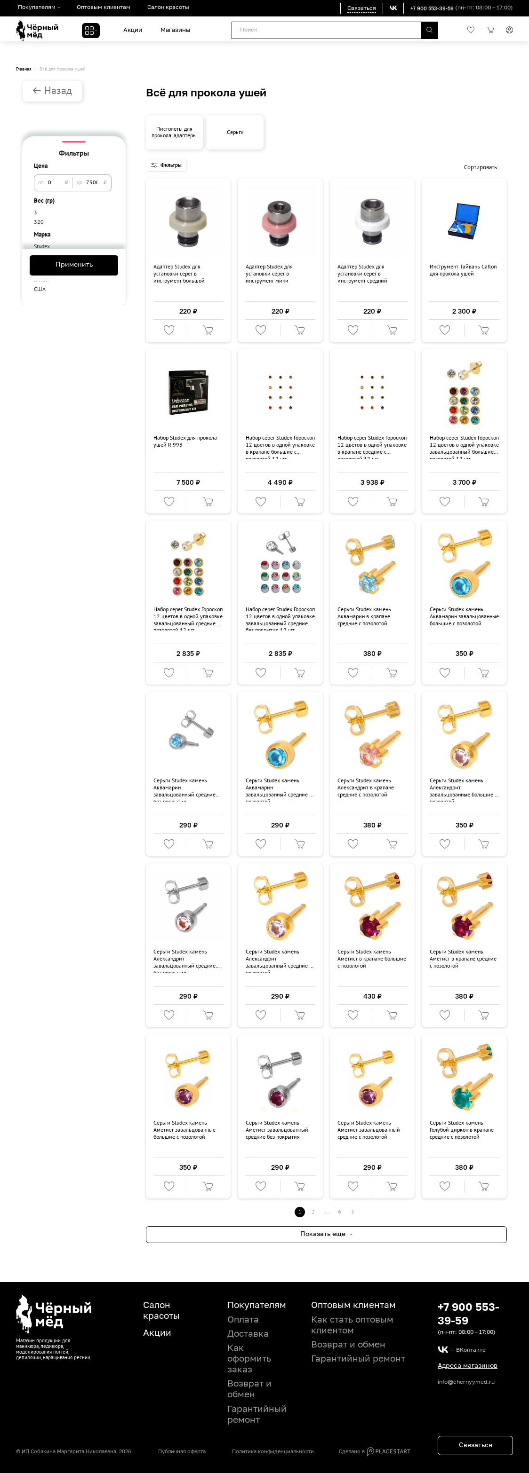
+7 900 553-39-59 (430, 8)
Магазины (174, 30)
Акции (131, 30)
